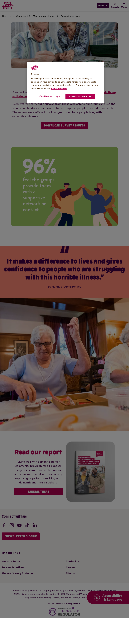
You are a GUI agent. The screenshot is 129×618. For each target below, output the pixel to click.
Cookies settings (49, 96)
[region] (65, 82)
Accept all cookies (80, 96)
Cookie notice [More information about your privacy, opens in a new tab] (59, 88)
